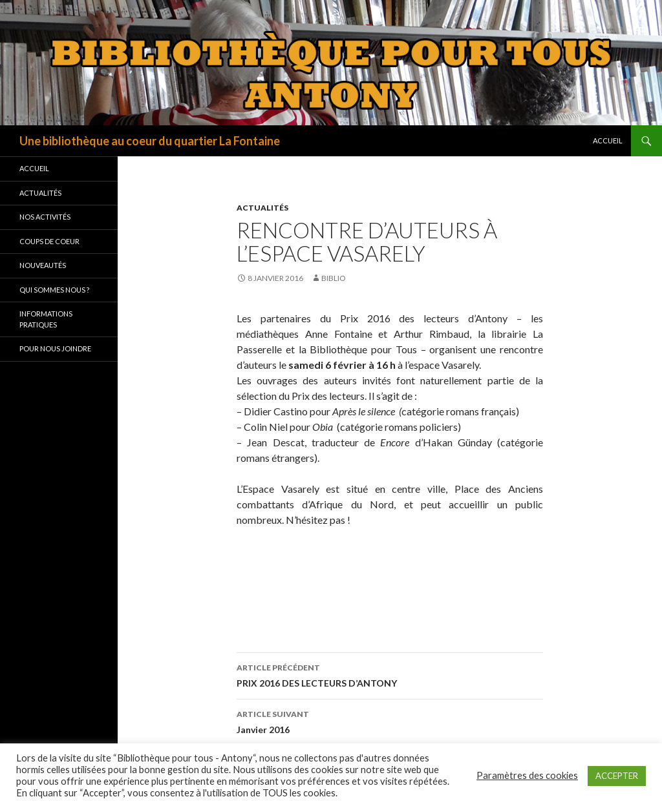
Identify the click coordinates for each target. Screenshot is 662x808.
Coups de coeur (49, 241)
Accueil (608, 140)
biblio (333, 278)
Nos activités (44, 216)
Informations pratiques (45, 319)
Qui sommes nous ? (54, 289)
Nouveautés (42, 265)
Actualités (262, 207)
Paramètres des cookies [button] (527, 775)
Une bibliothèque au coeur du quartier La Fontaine (149, 141)
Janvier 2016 (390, 721)
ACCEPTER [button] (616, 776)
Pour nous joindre (55, 348)
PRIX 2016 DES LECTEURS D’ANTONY (390, 674)
